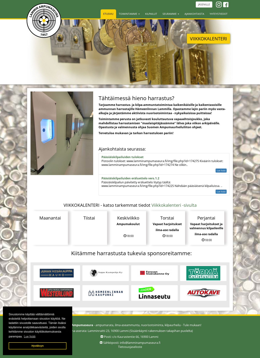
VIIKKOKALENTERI (208, 38)
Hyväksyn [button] (37, 345)
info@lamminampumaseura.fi (140, 343)
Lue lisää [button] (29, 336)
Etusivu (108, 13)
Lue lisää (221, 170)
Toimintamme (129, 13)
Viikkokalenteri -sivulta (174, 205)
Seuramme (170, 13)
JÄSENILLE (204, 4)
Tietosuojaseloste (130, 347)
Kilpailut (151, 13)
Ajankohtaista (194, 13)
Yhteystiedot (219, 13)
